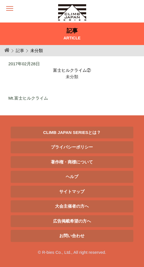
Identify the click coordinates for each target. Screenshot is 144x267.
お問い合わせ (71, 235)
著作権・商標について (72, 162)
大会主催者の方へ (72, 206)
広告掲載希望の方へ (72, 221)
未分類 (72, 76)
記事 (20, 50)
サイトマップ (71, 191)
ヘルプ (72, 176)
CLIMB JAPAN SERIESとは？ (72, 132)
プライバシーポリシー (72, 147)
